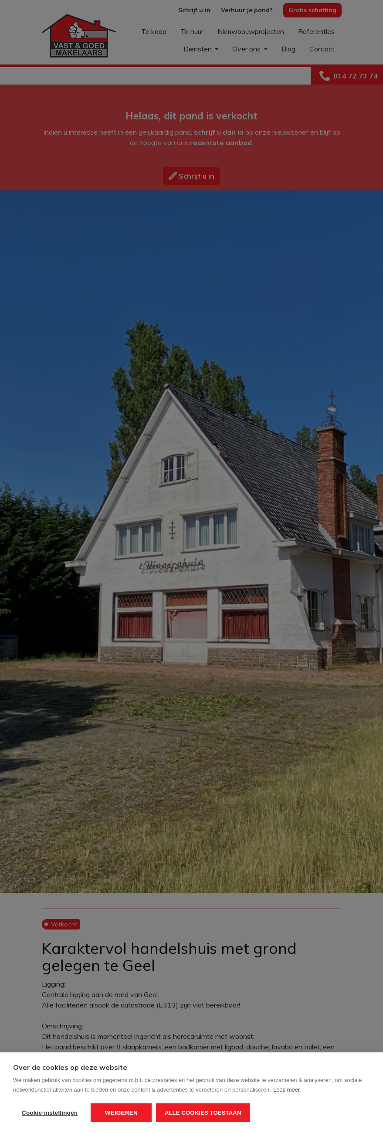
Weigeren (121, 1112)
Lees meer (286, 1089)
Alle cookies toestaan (203, 1112)
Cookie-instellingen (50, 1112)
